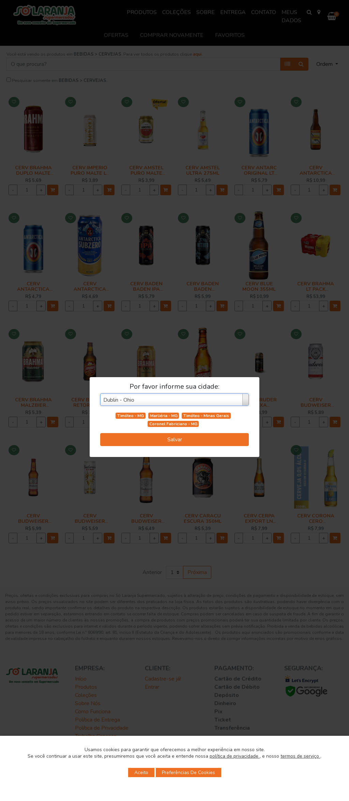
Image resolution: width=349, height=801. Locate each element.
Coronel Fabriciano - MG (173, 424)
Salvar (174, 439)
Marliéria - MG (164, 415)
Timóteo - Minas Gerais (206, 415)
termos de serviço (300, 756)
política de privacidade (235, 756)
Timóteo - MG (130, 415)
